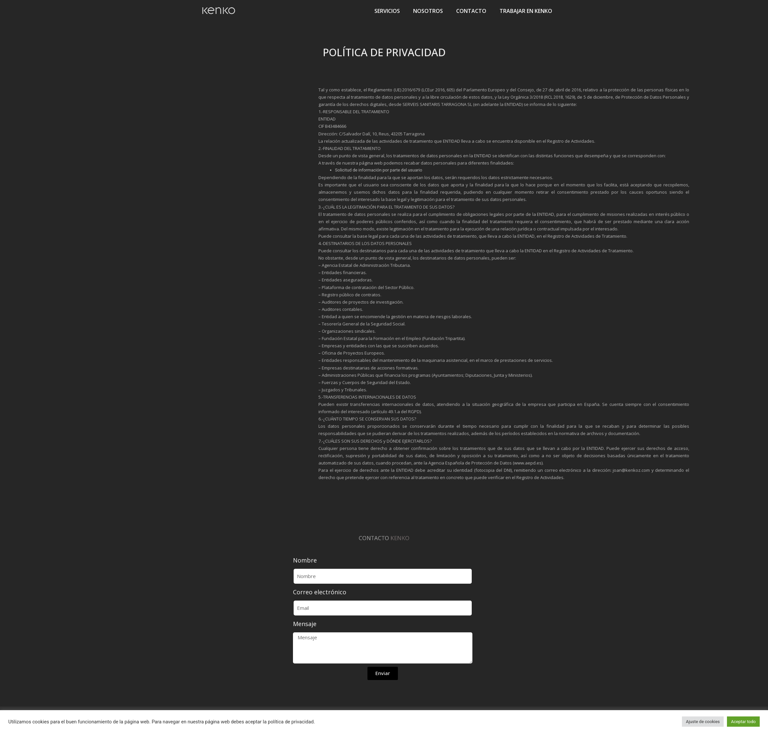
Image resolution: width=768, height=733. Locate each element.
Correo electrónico (319, 592)
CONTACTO (471, 11)
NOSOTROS (428, 11)
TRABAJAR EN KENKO (526, 11)
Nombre (305, 560)
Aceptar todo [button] (743, 721)
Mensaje (304, 624)
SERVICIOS (387, 11)
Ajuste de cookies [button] (703, 721)
